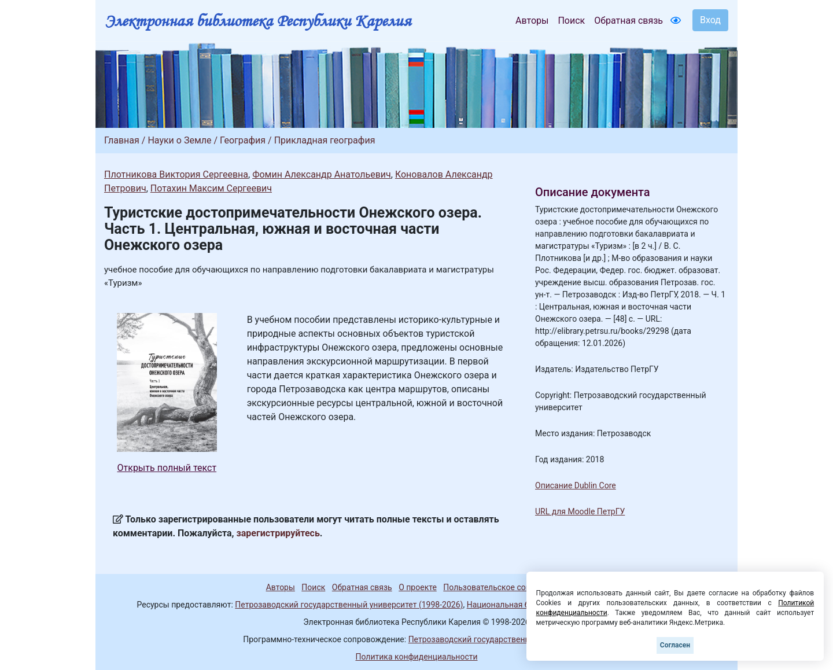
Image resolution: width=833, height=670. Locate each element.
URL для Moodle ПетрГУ (580, 511)
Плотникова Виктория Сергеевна (176, 174)
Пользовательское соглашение (502, 587)
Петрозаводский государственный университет (499, 639)
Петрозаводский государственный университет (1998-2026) (349, 604)
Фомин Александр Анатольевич (321, 174)
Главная (121, 140)
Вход (710, 19)
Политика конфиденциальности (416, 656)
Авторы (531, 20)
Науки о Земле (179, 140)
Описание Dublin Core (575, 485)
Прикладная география (324, 140)
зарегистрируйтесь (278, 533)
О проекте (418, 587)
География (243, 140)
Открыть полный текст (167, 467)
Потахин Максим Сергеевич (211, 188)
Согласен (675, 645)
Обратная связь (628, 20)
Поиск (571, 20)
